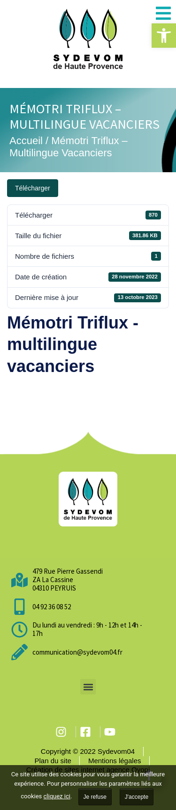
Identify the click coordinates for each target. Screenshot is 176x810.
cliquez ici (57, 796)
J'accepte (136, 797)
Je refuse (95, 797)
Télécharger (32, 188)
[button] (164, 35)
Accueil (26, 140)
